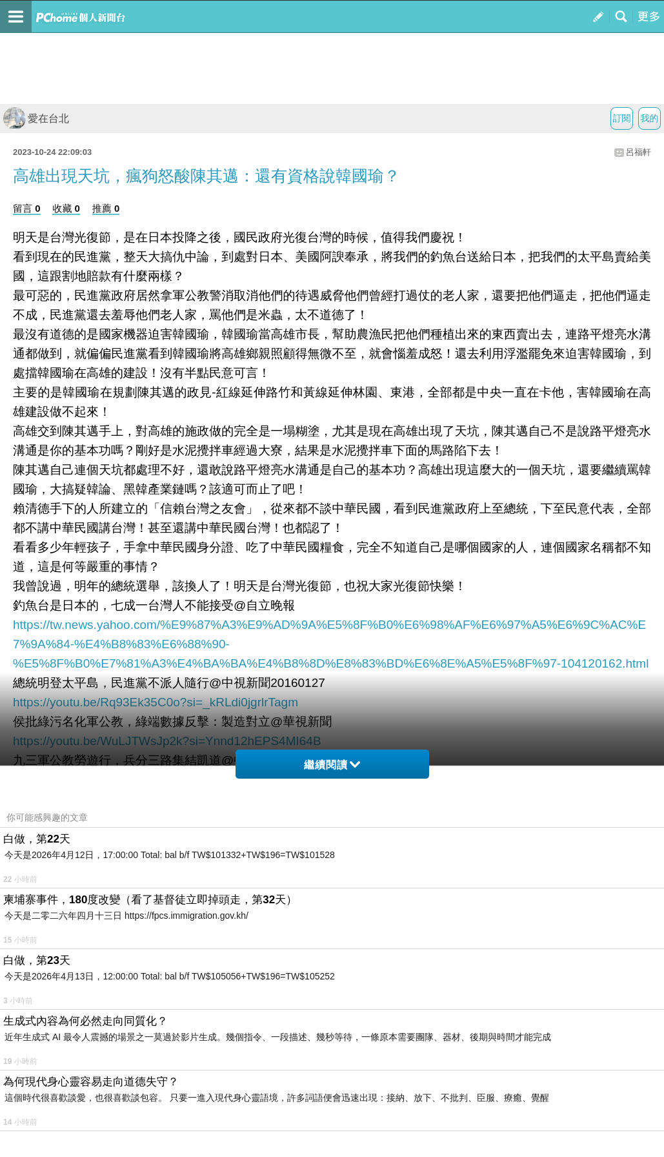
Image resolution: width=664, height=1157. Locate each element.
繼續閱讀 (332, 764)
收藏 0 (66, 208)
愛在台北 (36, 118)
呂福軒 (638, 152)
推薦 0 (106, 208)
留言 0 (27, 208)
